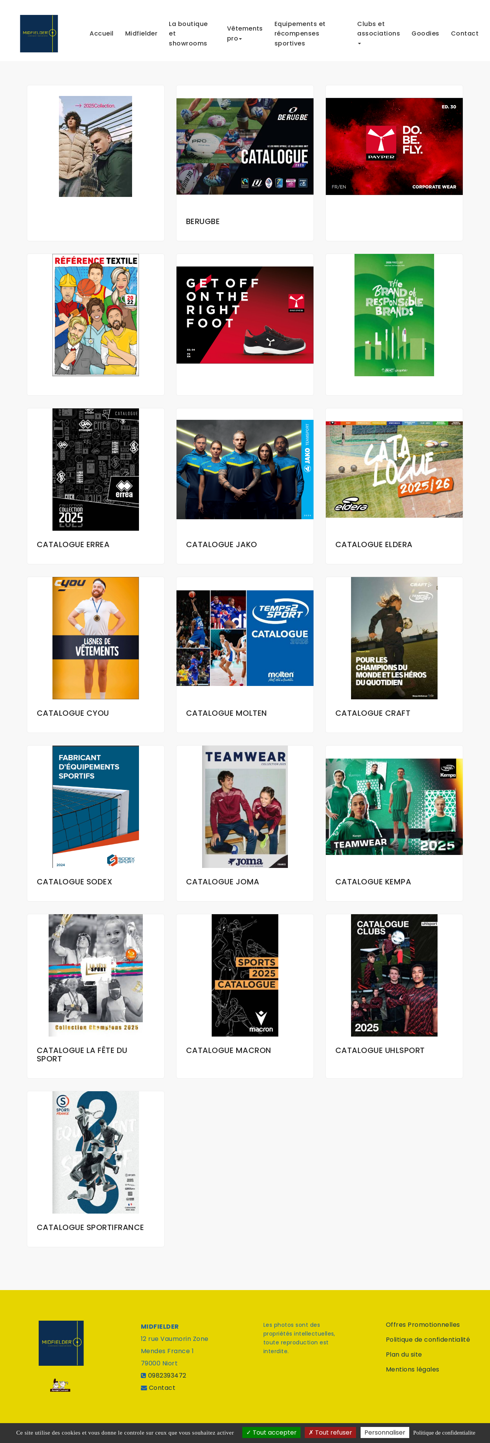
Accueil (101, 30)
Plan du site (404, 1354)
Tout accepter (271, 1432)
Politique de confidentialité (428, 1339)
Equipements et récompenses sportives (300, 30)
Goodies (425, 30)
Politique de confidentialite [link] (444, 1433)
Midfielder (141, 30)
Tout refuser (330, 1432)
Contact (465, 30)
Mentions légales (412, 1369)
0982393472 (167, 1375)
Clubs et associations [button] (378, 29)
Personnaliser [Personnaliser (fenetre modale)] (384, 1432)
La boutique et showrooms (188, 30)
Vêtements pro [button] (245, 30)
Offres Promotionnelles (423, 1324)
